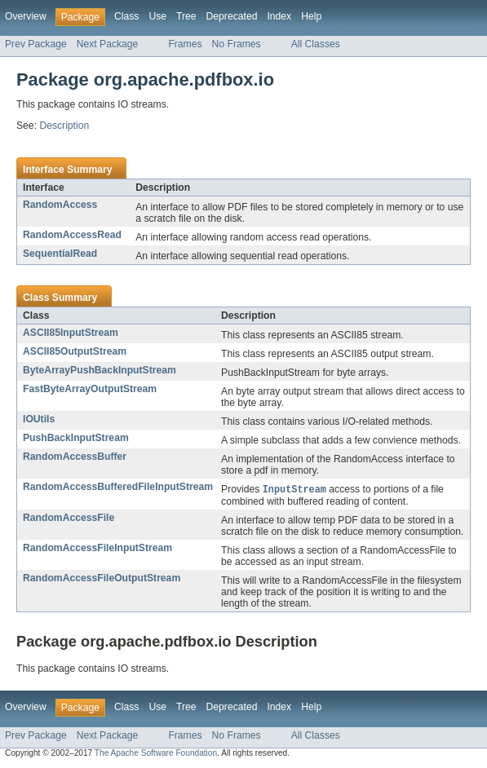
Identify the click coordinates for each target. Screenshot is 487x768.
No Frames (236, 44)
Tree (186, 16)
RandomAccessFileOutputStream (101, 579)
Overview (25, 16)
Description (64, 125)
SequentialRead (60, 253)
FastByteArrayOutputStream (90, 389)
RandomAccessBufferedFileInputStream (118, 486)
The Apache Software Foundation (156, 753)
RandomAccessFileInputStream (97, 548)
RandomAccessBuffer (74, 456)
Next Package (108, 44)
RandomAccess (60, 204)
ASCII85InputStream (70, 332)
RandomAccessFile (68, 518)
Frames (184, 44)
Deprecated (232, 16)
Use (157, 16)
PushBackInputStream (76, 438)
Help (311, 16)
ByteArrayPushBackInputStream (99, 370)
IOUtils (39, 419)
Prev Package (36, 44)
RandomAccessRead (72, 235)
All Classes (315, 44)
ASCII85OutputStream (74, 351)
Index (279, 16)
